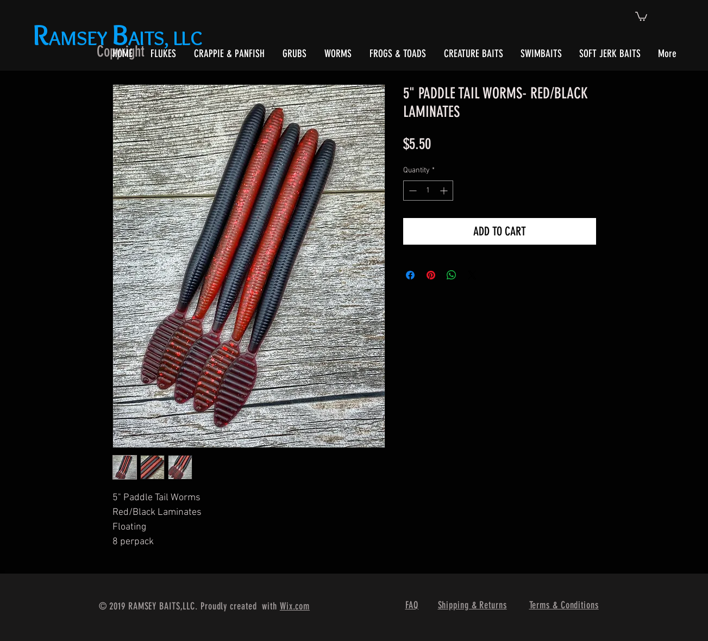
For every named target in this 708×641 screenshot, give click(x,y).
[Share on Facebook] (410, 275)
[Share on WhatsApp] (451, 275)
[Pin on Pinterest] (430, 275)
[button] (641, 16)
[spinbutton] (428, 190)
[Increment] (445, 190)
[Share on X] (472, 275)
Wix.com (295, 606)
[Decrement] (411, 190)
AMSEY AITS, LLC (120, 38)
